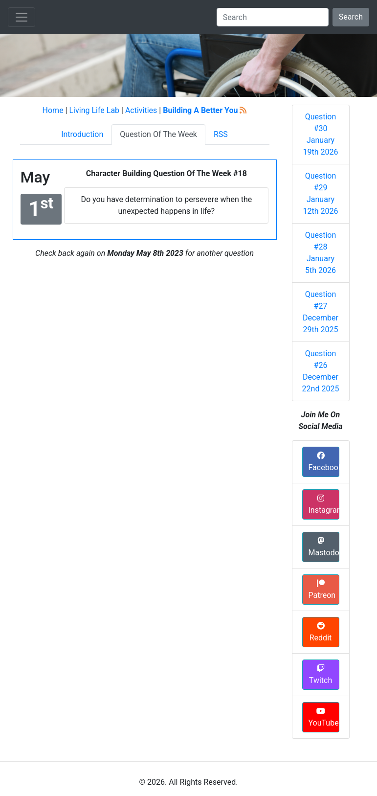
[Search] (273, 17)
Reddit (321, 632)
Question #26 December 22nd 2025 (320, 371)
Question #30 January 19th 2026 (320, 134)
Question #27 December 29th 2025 (320, 312)
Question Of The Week (158, 134)
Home (53, 110)
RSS (221, 134)
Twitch (320, 674)
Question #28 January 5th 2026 (320, 252)
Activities (141, 110)
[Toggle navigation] (21, 17)
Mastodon (324, 547)
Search (351, 17)
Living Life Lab (94, 110)
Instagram (324, 504)
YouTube (324, 717)
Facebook (324, 462)
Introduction (82, 134)
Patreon (322, 589)
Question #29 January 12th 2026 (320, 193)
